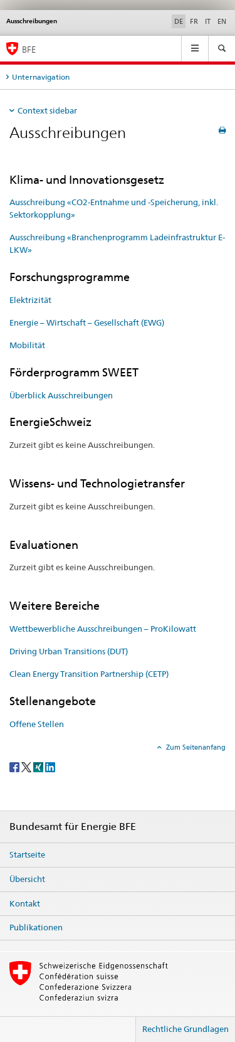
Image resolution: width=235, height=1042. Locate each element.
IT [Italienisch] (208, 21)
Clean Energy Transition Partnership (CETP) (89, 674)
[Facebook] (15, 766)
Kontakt (24, 903)
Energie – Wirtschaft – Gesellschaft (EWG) (86, 322)
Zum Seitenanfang (195, 747)
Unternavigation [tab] (41, 77)
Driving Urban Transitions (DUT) (68, 651)
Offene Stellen (36, 724)
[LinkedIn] (50, 766)
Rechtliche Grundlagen (185, 1029)
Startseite (27, 854)
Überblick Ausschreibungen (61, 395)
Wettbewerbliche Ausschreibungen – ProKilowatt (102, 629)
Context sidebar (47, 110)
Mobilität (27, 345)
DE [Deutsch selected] (178, 21)
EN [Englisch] (221, 21)
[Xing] (39, 766)
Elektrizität (30, 300)
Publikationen (36, 927)
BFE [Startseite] (29, 49)
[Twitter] (27, 766)
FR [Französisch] (194, 21)
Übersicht (27, 879)
